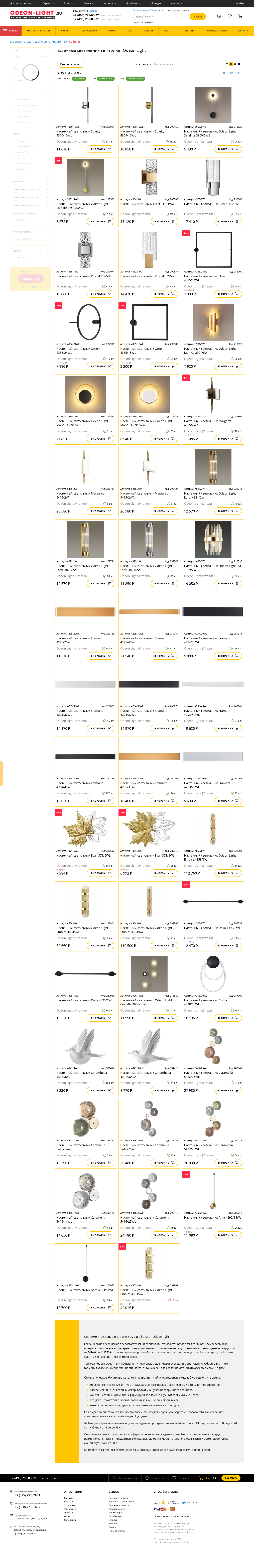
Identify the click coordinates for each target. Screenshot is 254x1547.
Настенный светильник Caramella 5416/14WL (80, 1219)
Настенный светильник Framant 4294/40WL (79, 785)
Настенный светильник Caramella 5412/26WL (208, 1075)
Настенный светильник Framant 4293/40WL (207, 713)
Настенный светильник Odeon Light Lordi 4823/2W (146, 568)
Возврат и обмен (117, 1508)
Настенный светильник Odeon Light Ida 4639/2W (212, 568)
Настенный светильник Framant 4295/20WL (79, 640)
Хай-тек (22, 169)
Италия (22, 257)
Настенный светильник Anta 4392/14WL (212, 1217)
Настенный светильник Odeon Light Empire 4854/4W (82, 930)
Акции (67, 1516)
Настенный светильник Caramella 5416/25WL (144, 1219)
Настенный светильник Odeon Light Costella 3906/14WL (146, 1002)
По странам (70, 1505)
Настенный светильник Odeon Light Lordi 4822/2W (82, 568)
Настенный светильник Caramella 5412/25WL (208, 1147)
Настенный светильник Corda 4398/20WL (205, 1002)
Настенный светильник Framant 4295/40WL (143, 640)
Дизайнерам (133, 3)
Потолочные (25, 122)
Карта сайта (70, 1519)
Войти (240, 3)
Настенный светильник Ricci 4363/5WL (212, 204)
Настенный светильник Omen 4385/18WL (142, 351)
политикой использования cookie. (173, 1532)
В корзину (100, 149)
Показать (31, 278)
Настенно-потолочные (30, 105)
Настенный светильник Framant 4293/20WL (207, 785)
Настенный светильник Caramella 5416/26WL (144, 1147)
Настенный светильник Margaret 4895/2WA (207, 423)
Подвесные (25, 116)
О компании (73, 1492)
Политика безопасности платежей (171, 1516)
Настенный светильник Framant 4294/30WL (143, 713)
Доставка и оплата (21, 3)
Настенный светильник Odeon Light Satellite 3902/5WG (82, 206)
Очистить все (232, 73)
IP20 (21, 220)
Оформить (231, 1478)
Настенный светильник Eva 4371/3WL (147, 855)
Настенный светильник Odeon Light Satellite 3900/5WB (210, 133)
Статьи (112, 1527)
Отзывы (89, 3)
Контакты (177, 3)
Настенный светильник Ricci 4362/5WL (148, 276)
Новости (113, 1523)
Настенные (60, 41)
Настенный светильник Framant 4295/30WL (143, 785)
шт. (205, 1478)
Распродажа (70, 1508)
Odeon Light (24, 238)
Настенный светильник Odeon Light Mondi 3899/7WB (82, 423)
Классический (25, 146)
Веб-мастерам (116, 1512)
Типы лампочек (117, 1530)
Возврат (69, 3)
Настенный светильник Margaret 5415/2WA (144, 495)
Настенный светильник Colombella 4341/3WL (81, 1075)
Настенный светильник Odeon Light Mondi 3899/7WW (146, 423)
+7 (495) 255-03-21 (97, 19)
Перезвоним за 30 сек (145, 10)
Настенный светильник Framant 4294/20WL (207, 640)
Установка (110, 3)
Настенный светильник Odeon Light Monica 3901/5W (210, 351)
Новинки (68, 1512)
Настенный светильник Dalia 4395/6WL (84, 1000)
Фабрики (68, 1501)
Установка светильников (121, 1501)
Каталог (10, 31)
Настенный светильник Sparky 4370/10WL (78, 133)
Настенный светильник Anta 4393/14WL (85, 1290)
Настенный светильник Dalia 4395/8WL (212, 928)
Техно (21, 157)
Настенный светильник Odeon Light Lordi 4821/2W (210, 495)
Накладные (24, 99)
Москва (93, 10)
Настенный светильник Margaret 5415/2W (80, 495)
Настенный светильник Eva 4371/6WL (83, 855)
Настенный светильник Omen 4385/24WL (205, 278)
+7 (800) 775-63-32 (97, 15)
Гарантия (48, 3)
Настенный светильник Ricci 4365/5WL (84, 276)
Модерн (23, 152)
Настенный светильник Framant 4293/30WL (79, 713)
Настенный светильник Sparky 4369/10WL (142, 133)
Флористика (24, 163)
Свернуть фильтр (71, 64)
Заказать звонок (50, 1478)
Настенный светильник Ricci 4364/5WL (148, 204)
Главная (15, 41)
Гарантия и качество (119, 1505)
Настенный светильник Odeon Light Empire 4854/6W (146, 930)
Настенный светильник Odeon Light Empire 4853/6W (210, 857)
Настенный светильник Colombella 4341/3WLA (145, 1075)
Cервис (114, 1492)
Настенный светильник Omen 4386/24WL (78, 351)
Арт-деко (22, 140)
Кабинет (79, 78)
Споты (22, 80)
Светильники (42, 41)
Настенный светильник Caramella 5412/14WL (80, 1147)
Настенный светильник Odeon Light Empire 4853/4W (146, 1292)
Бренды (156, 3)
